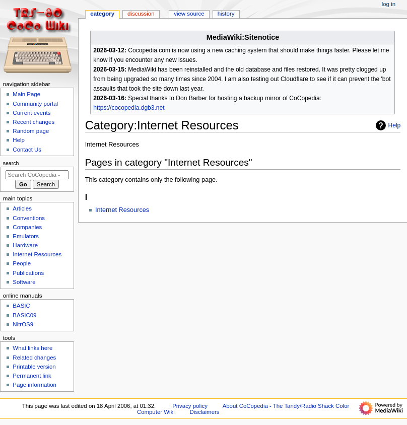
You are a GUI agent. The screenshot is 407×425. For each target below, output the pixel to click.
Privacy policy (190, 406)
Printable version (34, 367)
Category (102, 14)
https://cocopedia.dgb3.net (128, 107)
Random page (31, 131)
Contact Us (27, 150)
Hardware (25, 245)
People (22, 263)
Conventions (29, 218)
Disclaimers (204, 412)
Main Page (26, 94)
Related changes (34, 358)
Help (387, 125)
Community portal (35, 104)
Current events (31, 113)
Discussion (140, 14)
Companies (27, 227)
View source (189, 14)
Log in (388, 4)
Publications (28, 273)
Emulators (26, 236)
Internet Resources (122, 210)
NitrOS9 (23, 324)
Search (11, 163)
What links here (32, 348)
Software (24, 282)
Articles (22, 208)
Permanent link (32, 376)
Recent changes (33, 122)
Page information (34, 385)
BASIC (21, 306)
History (226, 14)
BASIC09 (24, 315)
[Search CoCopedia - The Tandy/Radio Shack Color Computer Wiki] (37, 174)
